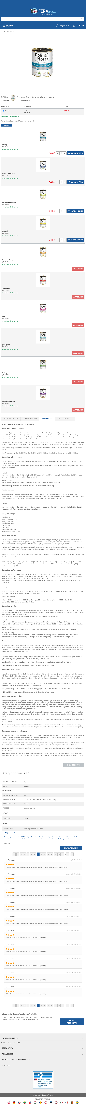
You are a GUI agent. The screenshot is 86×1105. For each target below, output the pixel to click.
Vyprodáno (78, 269)
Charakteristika (30, 419)
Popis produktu (11, 419)
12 (55, 854)
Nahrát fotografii (72, 1022)
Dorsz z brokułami (8, 173)
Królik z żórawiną (8, 401)
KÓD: (21, 101)
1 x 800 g (6, 125)
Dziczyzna (5, 373)
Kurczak (5, 231)
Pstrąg (4, 145)
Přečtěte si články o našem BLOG (10, 1043)
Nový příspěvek (73, 765)
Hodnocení (47, 419)
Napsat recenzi (71, 848)
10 (48, 854)
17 (67, 854)
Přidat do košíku (75, 153)
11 (52, 854)
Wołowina (6, 288)
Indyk (4, 316)
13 (59, 854)
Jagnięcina (6, 345)
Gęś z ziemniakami (9, 202)
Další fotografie (65, 419)
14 (62, 854)
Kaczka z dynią (7, 260)
